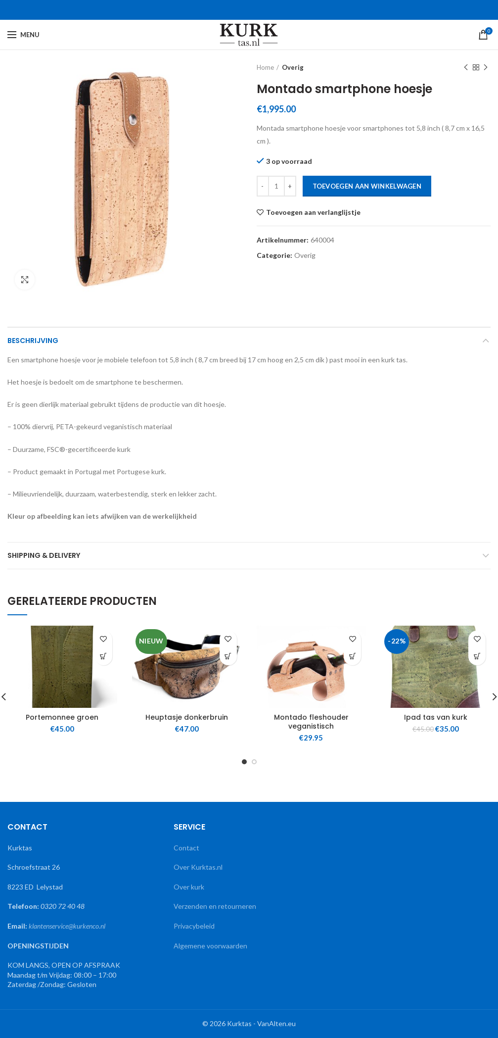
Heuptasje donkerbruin (186, 717)
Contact (186, 847)
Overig (293, 67)
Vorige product (466, 67)
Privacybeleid (195, 926)
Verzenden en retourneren (215, 906)
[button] (103, 656)
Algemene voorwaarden (210, 945)
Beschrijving (32, 341)
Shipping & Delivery (43, 555)
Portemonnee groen (62, 717)
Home (265, 67)
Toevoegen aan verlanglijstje (313, 212)
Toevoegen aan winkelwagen (367, 186)
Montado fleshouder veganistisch (311, 722)
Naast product (486, 67)
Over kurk (189, 887)
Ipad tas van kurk (435, 717)
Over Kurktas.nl (198, 867)
